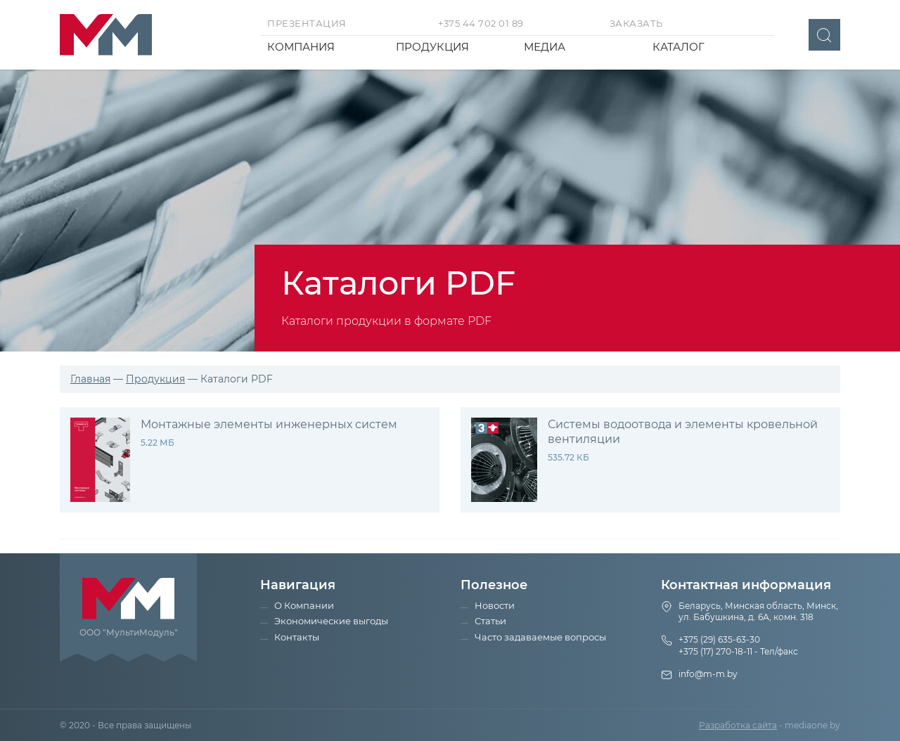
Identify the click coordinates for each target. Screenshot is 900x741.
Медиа (544, 46)
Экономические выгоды (331, 620)
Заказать (636, 23)
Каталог (678, 46)
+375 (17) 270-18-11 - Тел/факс (738, 651)
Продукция (432, 46)
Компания (301, 46)
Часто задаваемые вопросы (540, 637)
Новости (495, 605)
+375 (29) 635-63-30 (719, 639)
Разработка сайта (738, 725)
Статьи (490, 620)
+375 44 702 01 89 (481, 23)
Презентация (307, 23)
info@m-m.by (708, 674)
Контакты (296, 637)
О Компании (304, 605)
